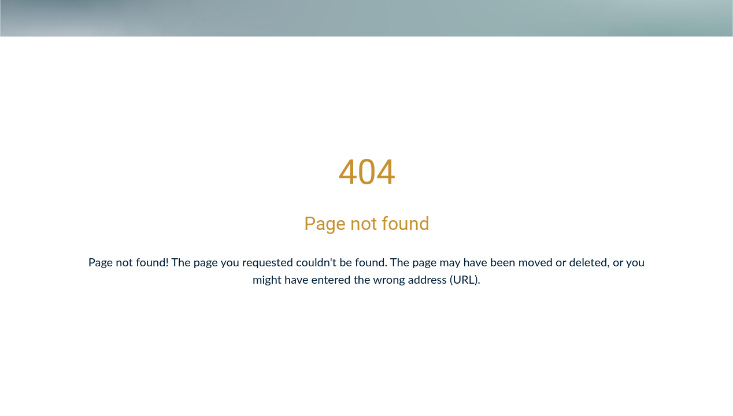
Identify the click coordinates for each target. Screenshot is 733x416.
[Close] (18, 18)
